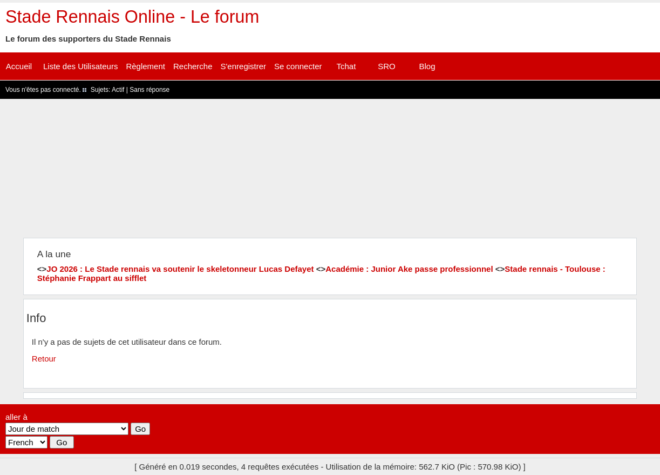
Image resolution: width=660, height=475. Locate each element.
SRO (387, 66)
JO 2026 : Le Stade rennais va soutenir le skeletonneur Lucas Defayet (180, 268)
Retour (44, 358)
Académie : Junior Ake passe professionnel (409, 268)
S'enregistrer (244, 66)
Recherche (193, 66)
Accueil (19, 66)
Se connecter (298, 66)
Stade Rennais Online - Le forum (132, 16)
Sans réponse (149, 89)
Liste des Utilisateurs (80, 66)
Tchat (346, 66)
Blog (427, 66)
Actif (118, 89)
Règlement (145, 66)
